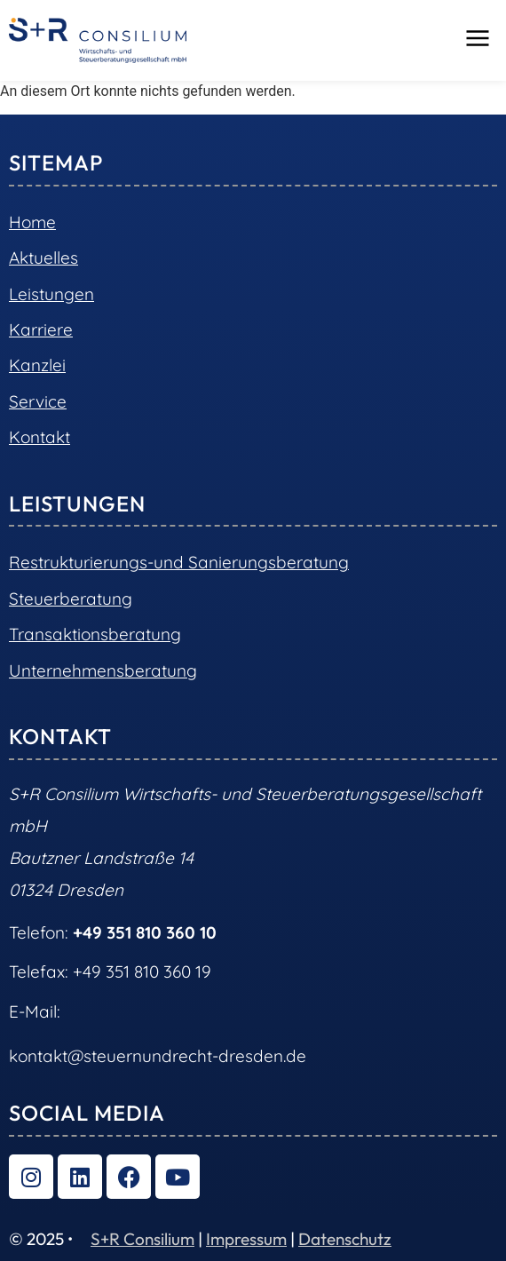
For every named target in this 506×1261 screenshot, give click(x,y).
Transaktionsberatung (95, 634)
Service (38, 401)
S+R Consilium (142, 1238)
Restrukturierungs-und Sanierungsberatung (179, 562)
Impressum (246, 1238)
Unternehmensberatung (103, 670)
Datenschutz (344, 1238)
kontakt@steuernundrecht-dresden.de (157, 1056)
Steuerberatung (70, 598)
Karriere (41, 329)
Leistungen (51, 294)
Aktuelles (43, 257)
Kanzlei (37, 365)
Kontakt (39, 437)
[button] (477, 40)
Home (32, 222)
